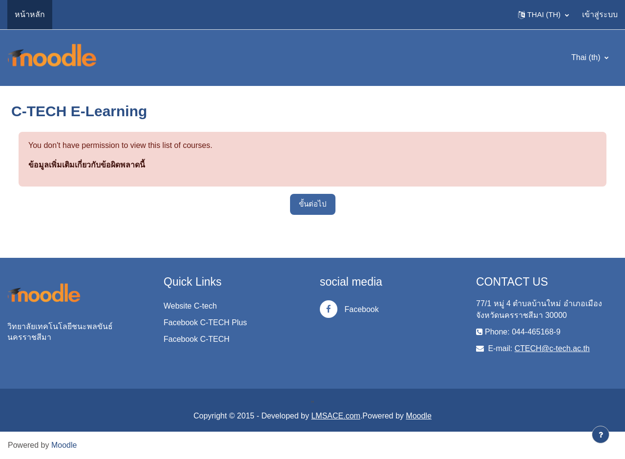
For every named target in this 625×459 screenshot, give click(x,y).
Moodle (418, 416)
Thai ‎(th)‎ (587, 57)
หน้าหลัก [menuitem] (30, 14)
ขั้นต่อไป (313, 204)
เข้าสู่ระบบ (600, 14)
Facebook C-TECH (196, 339)
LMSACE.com (335, 416)
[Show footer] (600, 434)
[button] (543, 14)
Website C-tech (190, 306)
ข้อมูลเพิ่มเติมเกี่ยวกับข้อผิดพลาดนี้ (86, 165)
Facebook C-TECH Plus (205, 322)
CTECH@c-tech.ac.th (552, 348)
